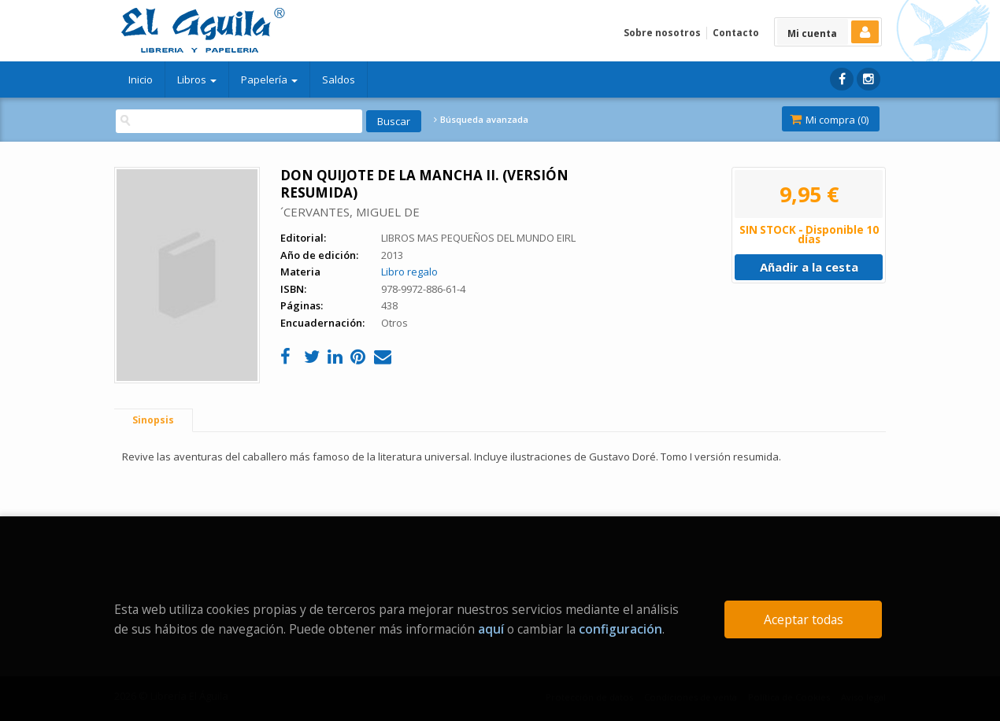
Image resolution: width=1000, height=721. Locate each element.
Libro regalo (409, 271)
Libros (197, 79)
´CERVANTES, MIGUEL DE (350, 212)
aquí (491, 629)
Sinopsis (153, 420)
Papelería (269, 79)
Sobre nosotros (662, 32)
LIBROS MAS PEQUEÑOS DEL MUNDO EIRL (478, 238)
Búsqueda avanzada (481, 119)
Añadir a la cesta (809, 267)
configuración (620, 629)
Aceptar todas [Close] (803, 619)
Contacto (736, 32)
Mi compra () (829, 120)
